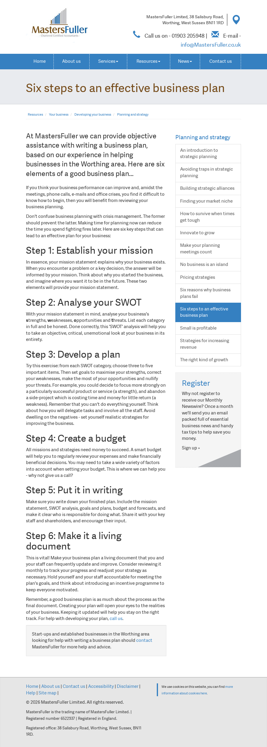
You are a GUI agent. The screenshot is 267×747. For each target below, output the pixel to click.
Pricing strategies (197, 277)
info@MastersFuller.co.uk (211, 44)
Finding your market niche (206, 201)
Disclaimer (127, 686)
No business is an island (204, 264)
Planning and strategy (132, 114)
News (185, 61)
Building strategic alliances (207, 188)
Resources (148, 61)
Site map (47, 693)
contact (144, 640)
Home (39, 61)
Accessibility (101, 686)
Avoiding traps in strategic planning (206, 172)
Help (31, 693)
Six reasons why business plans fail (205, 293)
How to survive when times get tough (207, 217)
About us (71, 61)
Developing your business (92, 114)
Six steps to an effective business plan (204, 312)
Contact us (220, 61)
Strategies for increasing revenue (204, 344)
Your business (58, 114)
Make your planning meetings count (200, 248)
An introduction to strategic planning (199, 153)
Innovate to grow (197, 233)
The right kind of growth (204, 360)
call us (116, 619)
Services (108, 61)
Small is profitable (198, 328)
